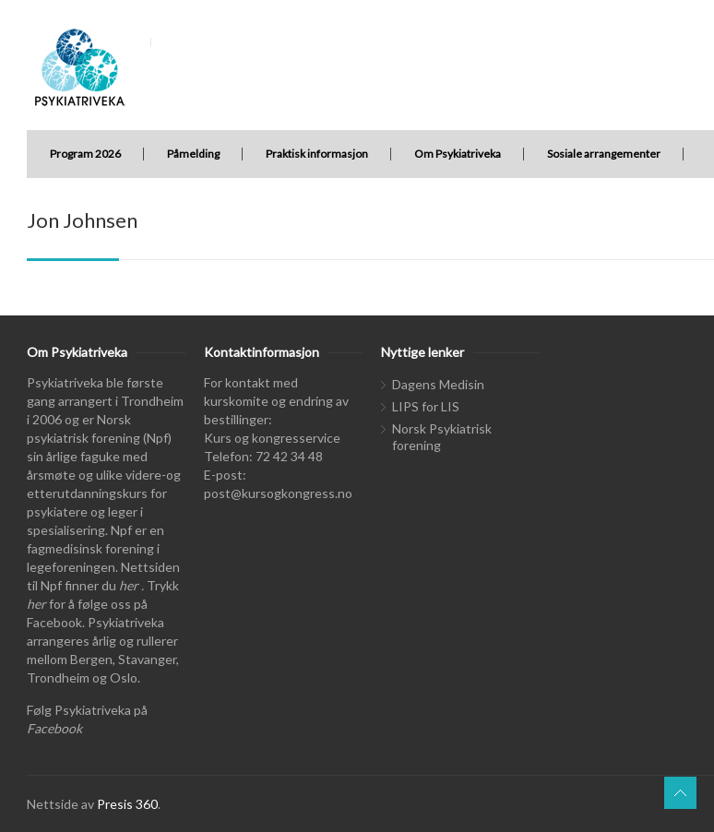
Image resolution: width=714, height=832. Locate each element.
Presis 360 (127, 804)
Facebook (54, 728)
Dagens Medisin (438, 384)
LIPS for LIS (425, 406)
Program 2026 (85, 153)
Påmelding (193, 153)
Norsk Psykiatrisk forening (442, 437)
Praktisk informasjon (317, 153)
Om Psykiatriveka (457, 153)
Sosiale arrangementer (603, 153)
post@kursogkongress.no (278, 493)
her (128, 585)
